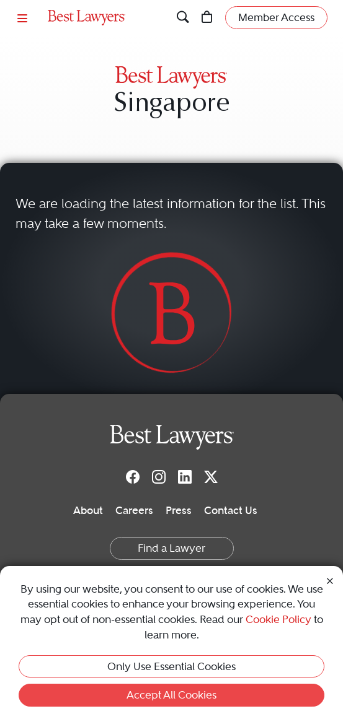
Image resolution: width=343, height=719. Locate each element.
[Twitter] (211, 476)
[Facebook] (133, 476)
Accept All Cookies (171, 695)
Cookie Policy (278, 619)
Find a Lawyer (171, 548)
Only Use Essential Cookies (171, 666)
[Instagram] (159, 476)
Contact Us (230, 510)
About (88, 510)
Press (179, 510)
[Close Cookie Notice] (330, 580)
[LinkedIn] (185, 476)
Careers (134, 510)
